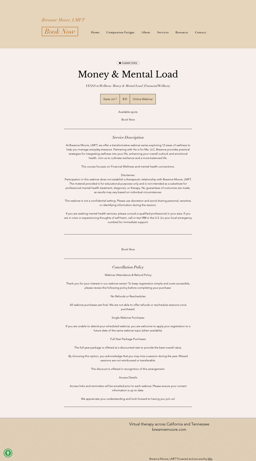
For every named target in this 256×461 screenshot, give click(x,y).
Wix (210, 458)
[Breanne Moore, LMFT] (77, 19)
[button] (8, 453)
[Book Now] (60, 31)
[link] (128, 119)
